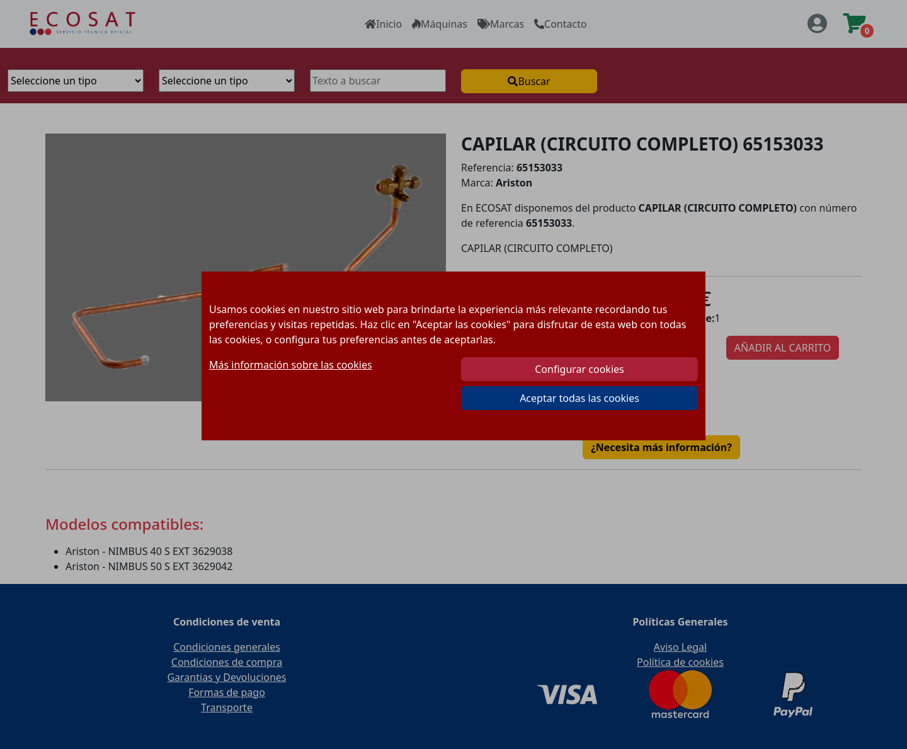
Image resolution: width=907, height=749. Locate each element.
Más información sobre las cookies (290, 365)
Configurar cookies (579, 369)
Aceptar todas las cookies (579, 398)
